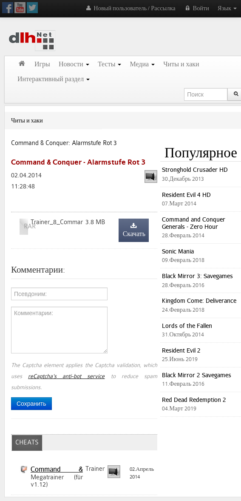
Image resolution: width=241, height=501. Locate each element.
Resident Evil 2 (181, 350)
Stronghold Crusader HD (195, 169)
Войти (197, 8)
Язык (227, 8)
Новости (74, 64)
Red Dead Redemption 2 (194, 399)
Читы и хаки (181, 64)
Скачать (134, 230)
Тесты (110, 64)
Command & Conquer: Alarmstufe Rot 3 (64, 143)
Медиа (142, 64)
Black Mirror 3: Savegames (197, 275)
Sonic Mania (178, 251)
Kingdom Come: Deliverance (199, 300)
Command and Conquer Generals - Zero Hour (193, 223)
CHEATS (27, 442)
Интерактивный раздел (53, 79)
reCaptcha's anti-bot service (66, 376)
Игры (42, 64)
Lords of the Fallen (187, 325)
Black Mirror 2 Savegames (196, 375)
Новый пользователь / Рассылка (130, 8)
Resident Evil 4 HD (186, 194)
